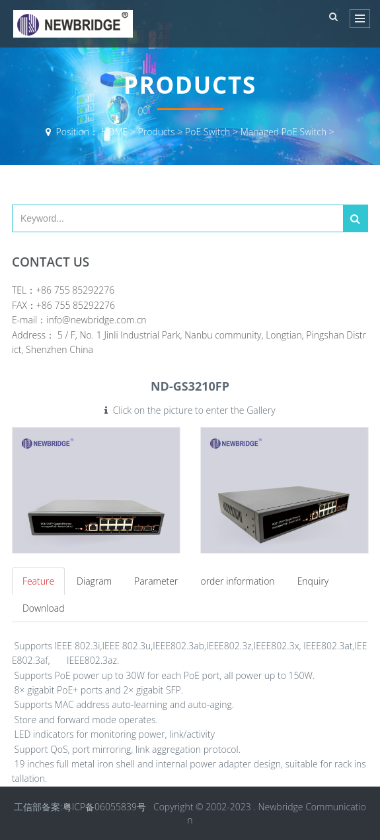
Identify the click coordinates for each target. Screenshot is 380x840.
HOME (114, 131)
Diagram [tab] (94, 581)
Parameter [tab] (156, 581)
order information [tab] (237, 581)
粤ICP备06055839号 (104, 806)
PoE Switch (207, 131)
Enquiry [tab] (313, 581)
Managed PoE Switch (283, 131)
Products (156, 131)
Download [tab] (43, 608)
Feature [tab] (38, 581)
